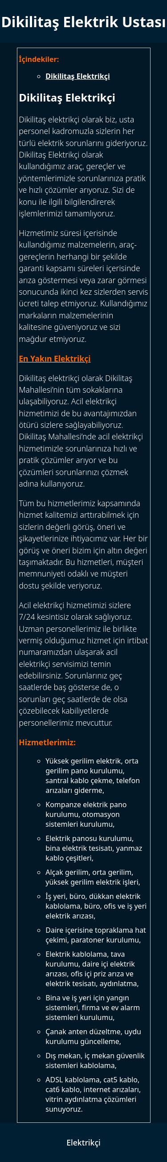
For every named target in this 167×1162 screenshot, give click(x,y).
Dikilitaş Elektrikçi (77, 76)
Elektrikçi (83, 1142)
